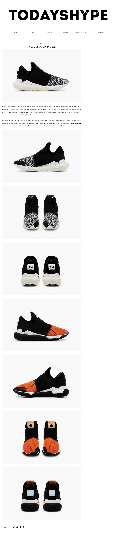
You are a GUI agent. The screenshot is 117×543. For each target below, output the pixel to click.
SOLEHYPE (64, 32)
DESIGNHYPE (81, 32)
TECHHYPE (99, 32)
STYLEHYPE (47, 32)
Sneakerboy (77, 123)
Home (16, 32)
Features (30, 32)
